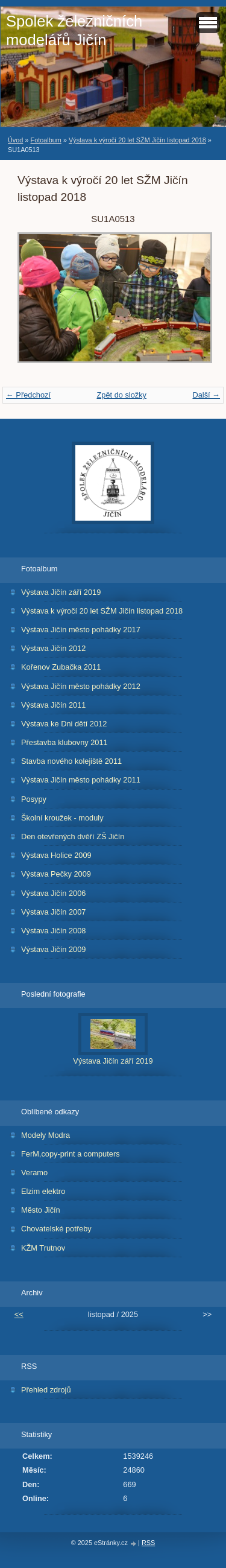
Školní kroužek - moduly (62, 817)
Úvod (15, 140)
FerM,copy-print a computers (70, 1153)
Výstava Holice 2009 (56, 855)
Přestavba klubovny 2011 (64, 742)
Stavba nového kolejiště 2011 (71, 761)
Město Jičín (40, 1209)
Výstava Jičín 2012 (53, 648)
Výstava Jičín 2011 (53, 704)
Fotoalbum (45, 140)
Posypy (33, 799)
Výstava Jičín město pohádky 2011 (80, 779)
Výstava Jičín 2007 (53, 911)
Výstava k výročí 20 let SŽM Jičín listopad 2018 (137, 140)
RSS (148, 1542)
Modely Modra (45, 1135)
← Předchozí (28, 394)
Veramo (34, 1172)
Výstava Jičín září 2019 (61, 592)
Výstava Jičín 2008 (53, 930)
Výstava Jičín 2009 (53, 949)
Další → (206, 394)
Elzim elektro (43, 1191)
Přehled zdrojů (46, 1389)
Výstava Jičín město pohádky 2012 (80, 686)
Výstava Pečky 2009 (56, 873)
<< (19, 1314)
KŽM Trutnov (43, 1247)
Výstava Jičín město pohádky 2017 (80, 629)
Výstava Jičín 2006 (53, 893)
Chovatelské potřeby (56, 1228)
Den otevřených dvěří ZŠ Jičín (72, 836)
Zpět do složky (121, 394)
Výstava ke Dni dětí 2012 (64, 723)
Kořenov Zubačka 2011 (61, 666)
